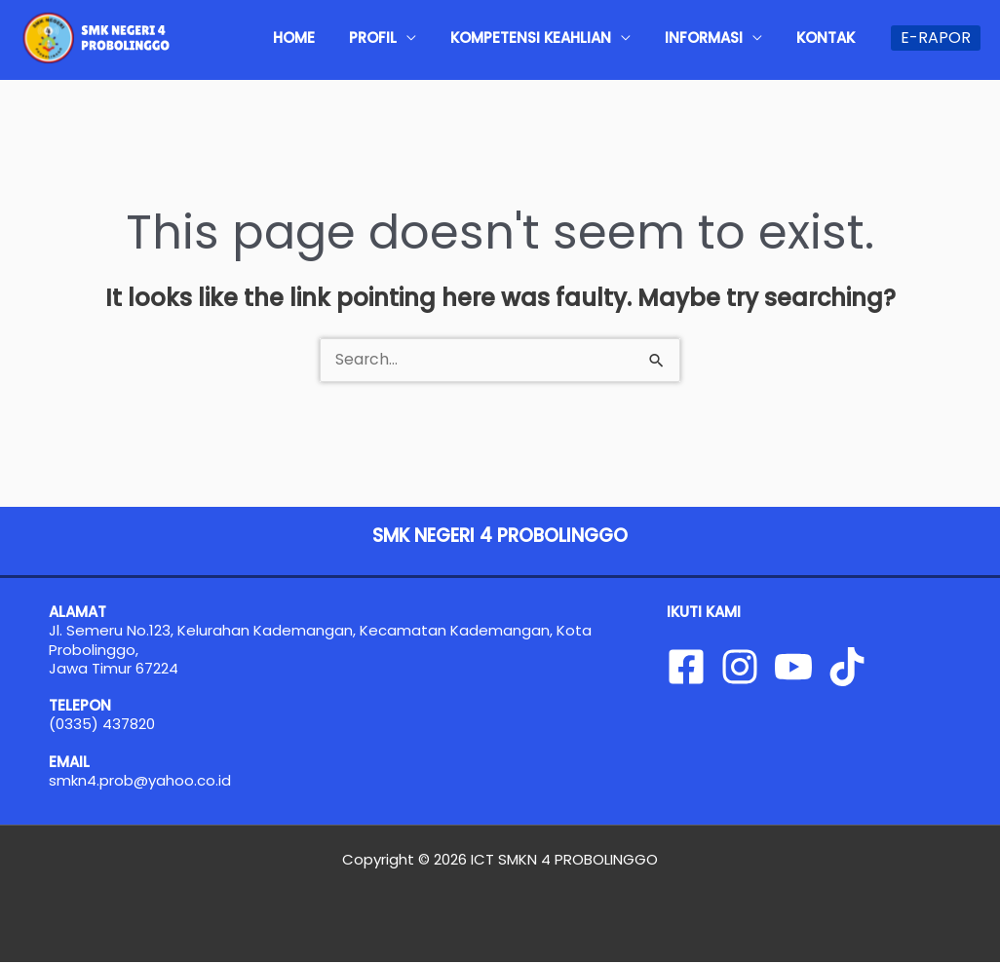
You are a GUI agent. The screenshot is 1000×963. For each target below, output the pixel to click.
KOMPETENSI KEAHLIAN (566, 37)
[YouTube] (793, 666)
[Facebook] (686, 666)
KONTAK (832, 37)
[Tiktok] (846, 666)
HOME (359, 37)
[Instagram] (739, 666)
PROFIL (423, 37)
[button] (936, 38)
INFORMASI (725, 37)
